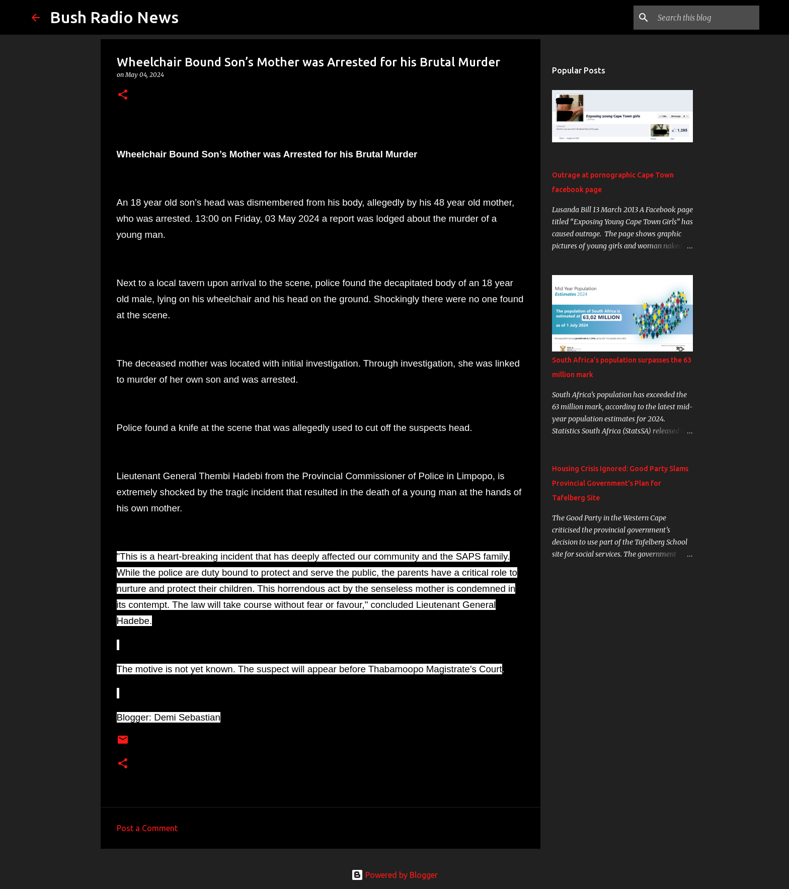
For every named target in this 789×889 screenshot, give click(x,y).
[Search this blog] (706, 18)
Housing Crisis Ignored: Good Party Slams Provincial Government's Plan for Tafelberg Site (620, 483)
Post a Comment (147, 828)
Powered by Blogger (394, 874)
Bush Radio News (114, 17)
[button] (123, 95)
